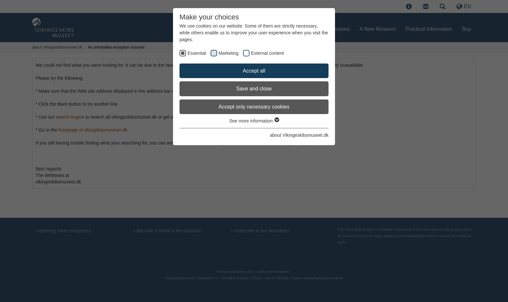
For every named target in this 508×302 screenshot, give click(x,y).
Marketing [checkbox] (228, 53)
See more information (254, 120)
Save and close (253, 88)
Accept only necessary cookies (254, 107)
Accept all (254, 71)
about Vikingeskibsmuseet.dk (299, 135)
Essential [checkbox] (197, 53)
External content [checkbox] (267, 53)
